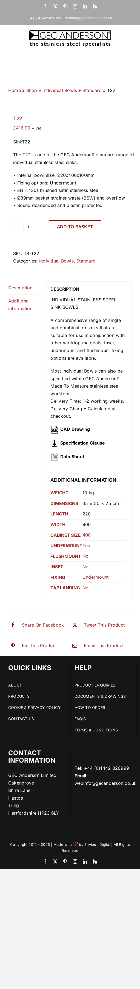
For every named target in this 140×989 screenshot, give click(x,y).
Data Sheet (72, 456)
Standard (92, 90)
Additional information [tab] (20, 304)
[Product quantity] (28, 227)
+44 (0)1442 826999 (106, 768)
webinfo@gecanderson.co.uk (88, 18)
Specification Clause (82, 443)
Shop (31, 90)
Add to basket (75, 226)
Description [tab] (20, 287)
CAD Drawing (75, 429)
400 (86, 535)
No (85, 556)
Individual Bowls (59, 90)
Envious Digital (97, 844)
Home (14, 90)
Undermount (95, 577)
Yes (86, 545)
